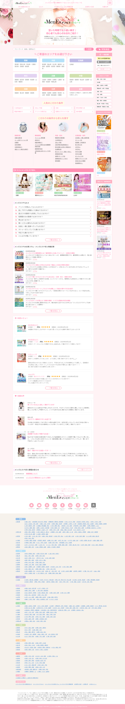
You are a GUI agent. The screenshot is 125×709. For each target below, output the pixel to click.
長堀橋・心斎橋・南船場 (88, 605)
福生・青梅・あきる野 (66, 529)
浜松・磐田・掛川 (29, 568)
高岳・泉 (48, 571)
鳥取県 (72, 79)
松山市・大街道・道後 (30, 647)
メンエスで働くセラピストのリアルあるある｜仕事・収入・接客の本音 (104, 254)
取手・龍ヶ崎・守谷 (74, 544)
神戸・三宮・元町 (29, 612)
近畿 (20, 603)
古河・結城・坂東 (86, 544)
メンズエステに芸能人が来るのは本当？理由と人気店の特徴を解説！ (104, 229)
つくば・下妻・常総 (52, 544)
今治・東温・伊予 (56, 647)
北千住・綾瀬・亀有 (30, 527)
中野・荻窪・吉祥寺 (30, 529)
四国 (20, 640)
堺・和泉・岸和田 (96, 607)
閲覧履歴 (105, 49)
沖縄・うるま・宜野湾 (43, 671)
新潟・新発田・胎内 (30, 553)
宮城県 (27, 79)
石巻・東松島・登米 (43, 592)
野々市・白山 (40, 557)
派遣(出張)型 (18, 137)
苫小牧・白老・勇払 (87, 581)
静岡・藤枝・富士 (40, 568)
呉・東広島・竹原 (53, 634)
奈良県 (48, 81)
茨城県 (22, 66)
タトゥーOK (78, 140)
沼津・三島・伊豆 (51, 568)
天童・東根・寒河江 (53, 597)
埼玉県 (28, 64)
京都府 (49, 79)
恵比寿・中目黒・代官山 (103, 103)
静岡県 (58, 66)
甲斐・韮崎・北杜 (40, 562)
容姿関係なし (79, 163)
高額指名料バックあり (61, 158)
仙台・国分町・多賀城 (30, 592)
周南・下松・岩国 (40, 636)
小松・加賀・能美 (50, 557)
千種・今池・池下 (88, 571)
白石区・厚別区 (29, 581)
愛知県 (18, 571)
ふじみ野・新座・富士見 (93, 536)
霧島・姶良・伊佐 (43, 669)
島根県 (77, 79)
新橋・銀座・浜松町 (57, 523)
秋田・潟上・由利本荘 (30, 594)
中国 (20, 625)
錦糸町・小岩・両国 (67, 525)
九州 (20, 653)
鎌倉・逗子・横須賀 (93, 532)
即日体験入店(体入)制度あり (63, 147)
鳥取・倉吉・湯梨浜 (41, 627)
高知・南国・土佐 (29, 649)
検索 (89, 49)
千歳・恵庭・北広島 (76, 581)
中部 (20, 550)
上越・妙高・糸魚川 (54, 553)
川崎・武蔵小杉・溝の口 (43, 532)
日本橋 (98, 82)
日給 (57, 108)
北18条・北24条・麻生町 (79, 579)
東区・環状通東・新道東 (93, 579)
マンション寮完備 (40, 137)
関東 (20, 519)
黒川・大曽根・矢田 (30, 573)
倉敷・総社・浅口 (41, 632)
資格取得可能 (59, 154)
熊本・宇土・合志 (29, 662)
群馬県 (27, 66)
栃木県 (17, 66)
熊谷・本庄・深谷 (29, 538)
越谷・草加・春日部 (47, 536)
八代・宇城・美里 (40, 662)
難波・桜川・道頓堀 (74, 605)
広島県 (87, 79)
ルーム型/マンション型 (21, 140)
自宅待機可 (18, 144)
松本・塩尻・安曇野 (41, 564)
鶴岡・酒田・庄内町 (41, 597)
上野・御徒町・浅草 (30, 525)
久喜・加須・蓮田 (80, 536)
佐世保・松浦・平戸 (41, 660)
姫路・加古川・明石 (52, 612)
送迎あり (37, 140)
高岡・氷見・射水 (40, 555)
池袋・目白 (99, 91)
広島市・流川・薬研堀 (30, 634)
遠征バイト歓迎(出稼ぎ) (21, 149)
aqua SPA (31, 374)
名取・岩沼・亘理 (54, 592)
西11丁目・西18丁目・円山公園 (63, 579)
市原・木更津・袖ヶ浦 (86, 540)
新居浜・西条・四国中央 (44, 647)
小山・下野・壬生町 (42, 542)
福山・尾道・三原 (42, 634)
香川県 (22, 92)
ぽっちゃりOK (79, 156)
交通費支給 (58, 149)
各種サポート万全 (60, 156)
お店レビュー (93, 684)
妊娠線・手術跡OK (80, 142)
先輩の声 (86, 684)
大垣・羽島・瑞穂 (67, 566)
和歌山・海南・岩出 (30, 621)
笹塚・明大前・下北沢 (67, 527)
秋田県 (32, 79)
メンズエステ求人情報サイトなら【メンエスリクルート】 (63, 706)
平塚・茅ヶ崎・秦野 (30, 533)
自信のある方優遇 (80, 161)
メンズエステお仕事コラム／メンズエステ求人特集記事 (59, 684)
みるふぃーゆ (32, 354)
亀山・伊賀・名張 (51, 614)
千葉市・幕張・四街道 (30, 540)
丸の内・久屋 (40, 571)
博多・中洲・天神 (101, 79)
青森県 (17, 79)
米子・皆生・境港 (29, 627)
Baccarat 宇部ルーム (102, 133)
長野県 (48, 66)
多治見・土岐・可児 (56, 566)
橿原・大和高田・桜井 (41, 618)
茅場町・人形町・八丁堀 (70, 523)
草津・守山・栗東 (40, 616)
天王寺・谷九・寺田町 (58, 607)
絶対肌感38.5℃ (33, 325)
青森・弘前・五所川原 (30, 588)
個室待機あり (18, 111)
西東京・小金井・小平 (42, 529)
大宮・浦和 (99, 94)
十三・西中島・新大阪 (101, 605)
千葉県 (33, 64)
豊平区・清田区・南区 (52, 581)
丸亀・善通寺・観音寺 (42, 645)
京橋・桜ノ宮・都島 (30, 607)
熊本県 (60, 92)
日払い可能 (38, 108)
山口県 (18, 636)
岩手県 (22, 79)
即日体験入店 (80, 108)
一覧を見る (53, 240)
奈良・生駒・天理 (29, 618)
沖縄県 (60, 95)
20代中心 (77, 147)
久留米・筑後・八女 (53, 656)
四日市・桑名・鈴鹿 (30, 614)
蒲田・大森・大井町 (45, 523)
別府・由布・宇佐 (42, 664)
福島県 (20, 81)
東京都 (17, 64)
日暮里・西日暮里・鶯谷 (43, 525)
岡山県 (82, 79)
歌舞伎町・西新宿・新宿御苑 (104, 106)
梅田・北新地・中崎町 (102, 85)
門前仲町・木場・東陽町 (80, 525)
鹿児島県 (53, 95)
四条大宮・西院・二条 (64, 610)
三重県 (60, 79)
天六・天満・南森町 (43, 605)
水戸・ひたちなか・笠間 (31, 544)
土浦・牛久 (42, 544)
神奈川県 (22, 64)
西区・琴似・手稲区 (40, 581)
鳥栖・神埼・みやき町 (41, 658)
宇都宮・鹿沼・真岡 (30, 542)
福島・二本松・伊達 (30, 599)
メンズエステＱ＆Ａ (39, 684)
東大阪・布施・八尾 (85, 607)
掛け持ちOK (78, 144)
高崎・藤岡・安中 (29, 546)
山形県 (18, 597)
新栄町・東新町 (78, 571)
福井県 (60, 64)
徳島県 (17, 92)
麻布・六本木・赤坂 (102, 97)
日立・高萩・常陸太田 (97, 544)
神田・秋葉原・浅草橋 (101, 523)
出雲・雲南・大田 (37, 629)
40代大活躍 (78, 151)
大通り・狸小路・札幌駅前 (31, 579)
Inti (98, 175)
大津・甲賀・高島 (29, 616)
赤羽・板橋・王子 (55, 527)
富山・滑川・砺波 (29, 555)
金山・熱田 (97, 571)
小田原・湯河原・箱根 (42, 533)
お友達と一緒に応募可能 (82, 137)
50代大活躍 (78, 154)
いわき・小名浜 (54, 599)
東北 (20, 585)
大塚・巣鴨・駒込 (55, 525)
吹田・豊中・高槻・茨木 (72, 607)
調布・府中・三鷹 (54, 529)
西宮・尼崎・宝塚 (40, 612)
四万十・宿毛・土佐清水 (42, 649)
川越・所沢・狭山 (59, 536)
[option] (24, 185)
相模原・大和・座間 (56, 532)
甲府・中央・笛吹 (29, 562)
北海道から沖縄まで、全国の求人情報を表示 (27, 677)
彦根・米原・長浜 (51, 616)
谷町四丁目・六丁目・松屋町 (44, 607)
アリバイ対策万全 (41, 111)
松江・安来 (28, 629)
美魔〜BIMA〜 (101, 154)
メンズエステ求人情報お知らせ (24, 684)
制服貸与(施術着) (60, 137)
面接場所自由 (38, 148)
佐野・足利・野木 (53, 542)
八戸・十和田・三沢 (43, 588)
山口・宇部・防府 (29, 636)
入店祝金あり (18, 108)
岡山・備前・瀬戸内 (30, 632)
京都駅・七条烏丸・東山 (78, 610)
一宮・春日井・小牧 (42, 573)
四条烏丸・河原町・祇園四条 (32, 610)
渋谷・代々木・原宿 (70, 521)
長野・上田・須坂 (29, 564)
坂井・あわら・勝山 (41, 560)
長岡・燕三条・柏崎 (42, 553)
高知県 (32, 92)
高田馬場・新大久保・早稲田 (40, 521)
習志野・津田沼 (42, 540)
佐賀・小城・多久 (29, 658)
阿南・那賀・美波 (29, 642)
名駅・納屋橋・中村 (30, 571)
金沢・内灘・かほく (30, 557)
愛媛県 (27, 92)
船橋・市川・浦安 (52, 540)
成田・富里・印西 (98, 540)
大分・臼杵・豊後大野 (30, 664)
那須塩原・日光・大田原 (66, 542)
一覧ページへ (84, 469)
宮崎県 (48, 95)
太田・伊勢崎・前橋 (41, 546)
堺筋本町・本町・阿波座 (103, 88)
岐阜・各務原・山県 (30, 566)
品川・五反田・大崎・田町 (31, 523)
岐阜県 (53, 66)
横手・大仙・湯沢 (42, 594)
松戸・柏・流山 (62, 540)
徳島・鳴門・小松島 (41, 642)
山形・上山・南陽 (29, 597)
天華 (17, 195)
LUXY (75, 195)
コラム (35, 259)
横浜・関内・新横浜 (102, 100)
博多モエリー (39, 195)
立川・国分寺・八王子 (79, 529)
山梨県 (18, 562)
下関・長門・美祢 (51, 636)
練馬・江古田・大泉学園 (43, 527)
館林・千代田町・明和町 (54, 546)
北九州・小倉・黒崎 (41, 656)
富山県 (49, 64)
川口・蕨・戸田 (36, 536)
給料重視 (79, 111)
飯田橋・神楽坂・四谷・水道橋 (86, 523)
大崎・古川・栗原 (65, 592)
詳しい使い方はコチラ (103, 65)
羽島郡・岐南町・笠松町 (43, 566)
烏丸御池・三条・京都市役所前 (49, 610)
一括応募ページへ (104, 69)
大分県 (18, 664)
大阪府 (44, 79)
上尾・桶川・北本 (69, 536)
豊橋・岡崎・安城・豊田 (55, 573)
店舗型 (16, 142)
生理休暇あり (18, 147)
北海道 (72, 64)
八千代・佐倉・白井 (73, 540)
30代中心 (77, 149)
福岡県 (44, 92)
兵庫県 (54, 79)
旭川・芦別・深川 (64, 581)
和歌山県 (53, 81)
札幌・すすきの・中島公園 (46, 579)
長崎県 (54, 92)
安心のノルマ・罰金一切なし (63, 151)
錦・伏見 (54, 571)
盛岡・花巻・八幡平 (30, 590)
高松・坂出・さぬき (30, 645)
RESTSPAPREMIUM (60, 195)
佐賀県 (49, 92)
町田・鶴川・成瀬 (79, 527)
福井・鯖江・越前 (29, 560)
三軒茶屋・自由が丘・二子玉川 (93, 527)
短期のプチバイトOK (62, 111)
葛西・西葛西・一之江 (93, 525)
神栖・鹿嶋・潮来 (63, 544)
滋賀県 (18, 616)
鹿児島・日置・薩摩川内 (31, 669)
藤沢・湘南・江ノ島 (68, 532)
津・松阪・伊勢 (41, 614)
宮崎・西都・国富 (29, 667)
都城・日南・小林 (40, 667)
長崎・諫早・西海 (29, 660)
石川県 (54, 64)
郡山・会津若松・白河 (42, 599)
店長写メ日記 (78, 684)
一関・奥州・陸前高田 (42, 590)
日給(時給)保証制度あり (62, 144)
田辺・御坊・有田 (41, 621)
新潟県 (44, 64)
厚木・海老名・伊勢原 (80, 532)
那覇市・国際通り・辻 (30, 671)
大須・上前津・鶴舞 (67, 571)
